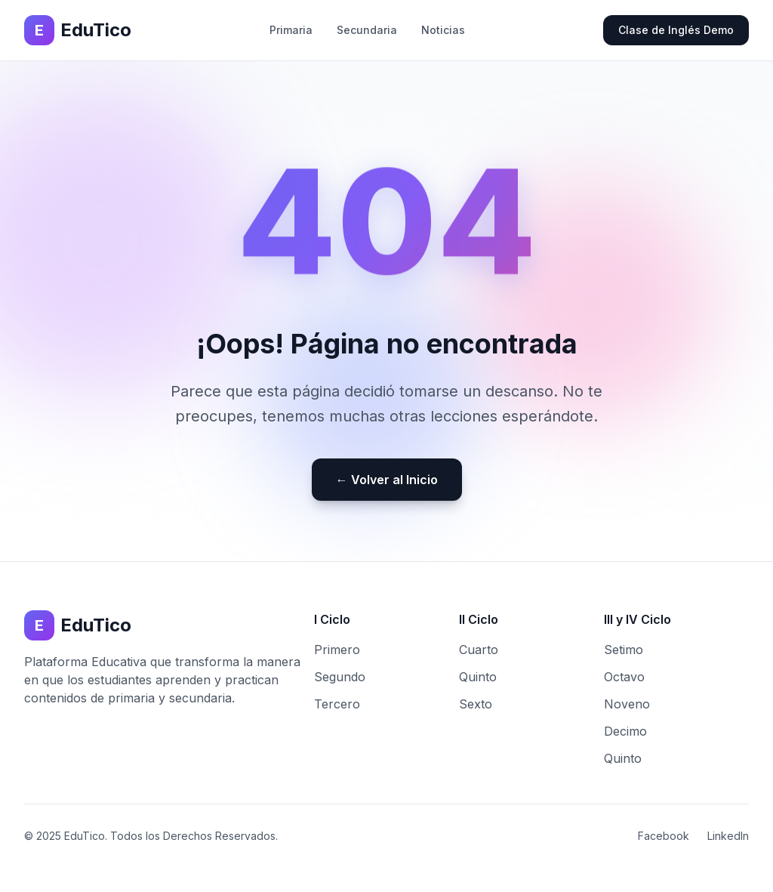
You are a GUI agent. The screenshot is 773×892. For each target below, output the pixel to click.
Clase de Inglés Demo (676, 29)
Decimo (625, 731)
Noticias (443, 29)
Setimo (623, 649)
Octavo (624, 676)
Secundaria (367, 29)
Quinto (478, 676)
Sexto (475, 703)
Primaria (291, 29)
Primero (337, 649)
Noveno (627, 703)
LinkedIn (728, 835)
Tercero (337, 703)
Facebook (663, 835)
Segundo (339, 676)
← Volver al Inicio (387, 479)
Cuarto (478, 649)
